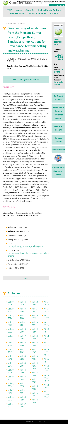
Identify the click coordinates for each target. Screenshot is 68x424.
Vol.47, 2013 (11, 391)
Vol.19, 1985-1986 (35, 366)
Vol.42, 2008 (23, 316)
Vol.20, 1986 (35, 357)
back (26, 278)
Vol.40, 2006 (23, 330)
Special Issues (58, 149)
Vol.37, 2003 (23, 350)
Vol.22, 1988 (35, 344)
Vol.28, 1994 (35, 303)
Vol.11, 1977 (47, 316)
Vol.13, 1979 (47, 303)
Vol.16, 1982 (35, 387)
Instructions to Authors (49, 10)
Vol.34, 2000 (23, 371)
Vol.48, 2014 (11, 384)
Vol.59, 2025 (11, 310)
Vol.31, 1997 (23, 391)
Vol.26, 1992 (35, 316)
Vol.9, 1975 (46, 330)
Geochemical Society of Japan (58, 171)
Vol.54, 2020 (11, 344)
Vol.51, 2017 (11, 364)
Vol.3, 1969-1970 (46, 378)
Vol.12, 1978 (47, 310)
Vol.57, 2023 (11, 323)
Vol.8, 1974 (46, 337)
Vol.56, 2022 (11, 330)
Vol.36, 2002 (23, 357)
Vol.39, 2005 (23, 337)
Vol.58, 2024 (11, 316)
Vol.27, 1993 (35, 310)
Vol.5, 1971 (46, 360)
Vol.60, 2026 (11, 303)
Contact (54, 13)
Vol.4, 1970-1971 (46, 368)
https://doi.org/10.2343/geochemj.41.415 (26, 246)
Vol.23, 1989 (35, 337)
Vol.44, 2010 (23, 303)
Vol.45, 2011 (11, 405)
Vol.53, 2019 (11, 350)
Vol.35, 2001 (23, 364)
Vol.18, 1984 (35, 374)
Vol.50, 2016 (11, 371)
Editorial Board (17, 13)
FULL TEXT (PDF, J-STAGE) (26, 79)
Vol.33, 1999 (23, 378)
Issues (19, 10)
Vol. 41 (17, 23)
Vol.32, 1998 (23, 384)
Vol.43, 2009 (23, 310)
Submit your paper (37, 13)
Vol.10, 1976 (47, 323)
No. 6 (23, 23)
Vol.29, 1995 (23, 405)
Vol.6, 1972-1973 (46, 352)
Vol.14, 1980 (35, 401)
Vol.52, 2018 (11, 357)
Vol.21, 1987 (35, 350)
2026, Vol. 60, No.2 (59, 57)
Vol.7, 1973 (46, 344)
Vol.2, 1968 (46, 386)
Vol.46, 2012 (11, 398)
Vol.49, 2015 (11, 378)
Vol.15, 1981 (35, 394)
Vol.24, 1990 (35, 330)
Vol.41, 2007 (23, 323)
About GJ (30, 10)
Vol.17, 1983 (35, 380)
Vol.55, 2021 (11, 337)
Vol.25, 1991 (35, 323)
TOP (9, 10)
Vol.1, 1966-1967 (46, 394)
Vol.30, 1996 (23, 398)
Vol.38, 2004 (23, 344)
